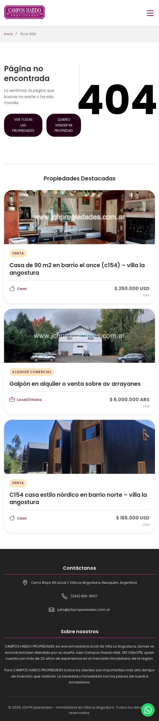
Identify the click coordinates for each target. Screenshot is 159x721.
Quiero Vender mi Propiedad (64, 125)
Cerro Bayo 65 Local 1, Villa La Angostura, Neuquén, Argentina (84, 582)
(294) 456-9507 (83, 596)
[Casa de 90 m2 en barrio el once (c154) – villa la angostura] (79, 246)
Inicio (8, 34)
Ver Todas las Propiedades (23, 125)
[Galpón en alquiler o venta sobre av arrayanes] (79, 361)
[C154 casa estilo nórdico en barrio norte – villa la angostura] (79, 476)
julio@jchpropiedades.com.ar (83, 609)
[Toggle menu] (150, 13)
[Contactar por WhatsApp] (148, 710)
